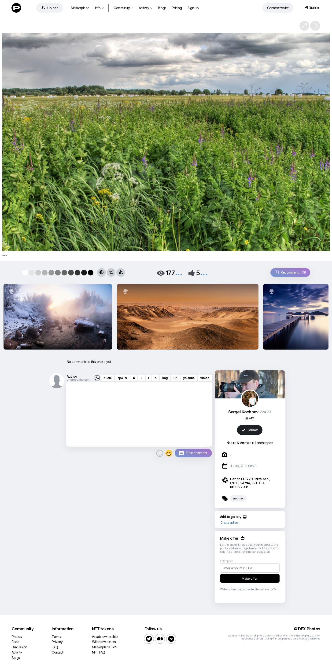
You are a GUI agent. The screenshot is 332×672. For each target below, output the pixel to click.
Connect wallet (278, 8)
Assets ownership (105, 637)
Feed (15, 642)
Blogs (162, 8)
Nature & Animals (238, 443)
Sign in (312, 7)
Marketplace (80, 8)
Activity (145, 8)
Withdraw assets (104, 642)
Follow (250, 430)
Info (99, 8)
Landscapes (264, 443)
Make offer (250, 578)
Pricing (177, 8)
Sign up (193, 8)
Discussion (19, 647)
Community (123, 8)
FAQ (55, 647)
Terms (56, 637)
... (178, 272)
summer (238, 498)
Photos (17, 637)
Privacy (57, 642)
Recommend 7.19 (290, 272)
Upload (50, 8)
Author (72, 376)
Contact (57, 652)
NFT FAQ (98, 652)
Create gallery (230, 522)
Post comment (196, 453)
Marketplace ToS (104, 647)
